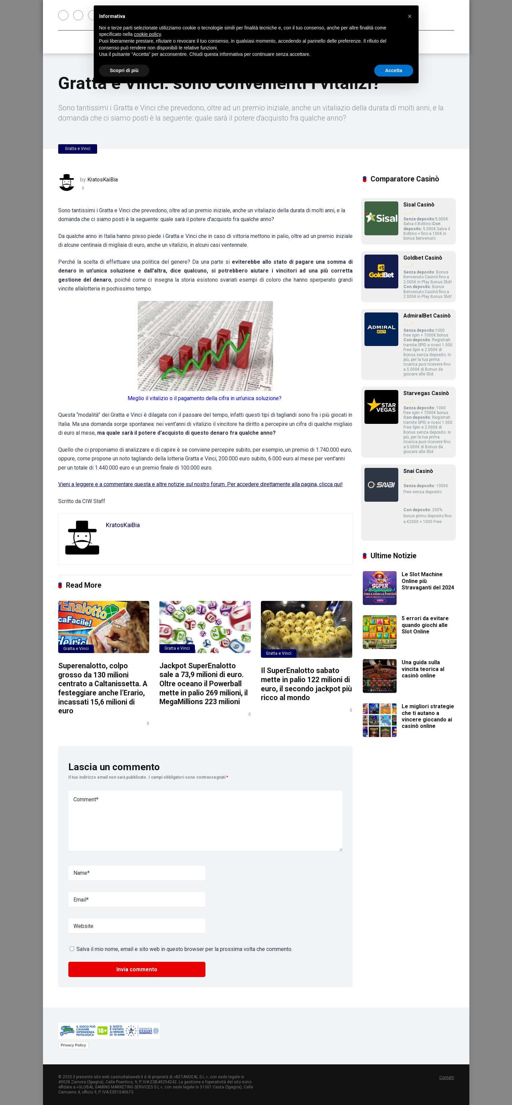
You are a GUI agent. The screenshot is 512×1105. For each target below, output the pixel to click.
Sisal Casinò (419, 204)
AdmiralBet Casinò (427, 315)
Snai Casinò (418, 471)
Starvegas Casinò (426, 393)
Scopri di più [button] (124, 70)
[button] (409, 16)
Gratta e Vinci (77, 148)
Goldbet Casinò (422, 258)
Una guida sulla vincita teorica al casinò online (423, 668)
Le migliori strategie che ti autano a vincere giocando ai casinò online (428, 716)
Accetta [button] (393, 70)
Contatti (446, 1077)
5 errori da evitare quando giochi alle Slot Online (425, 624)
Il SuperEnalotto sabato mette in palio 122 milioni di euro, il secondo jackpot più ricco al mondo (306, 684)
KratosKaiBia (102, 179)
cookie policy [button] (147, 34)
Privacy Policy (73, 1045)
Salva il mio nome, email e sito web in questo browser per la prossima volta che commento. (184, 949)
